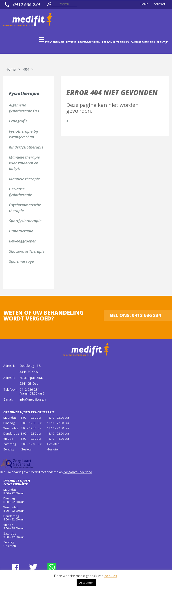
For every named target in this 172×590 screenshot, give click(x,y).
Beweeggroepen (89, 42)
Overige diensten (143, 42)
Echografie (18, 120)
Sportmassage (21, 261)
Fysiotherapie (54, 42)
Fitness (71, 42)
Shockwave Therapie (27, 251)
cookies (110, 575)
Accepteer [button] (86, 583)
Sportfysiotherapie (25, 220)
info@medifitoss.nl (32, 399)
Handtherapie (21, 230)
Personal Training (115, 42)
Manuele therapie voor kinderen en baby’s (24, 163)
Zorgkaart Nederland (77, 472)
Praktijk (162, 42)
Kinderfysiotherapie (26, 147)
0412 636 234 (29, 389)
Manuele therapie (24, 178)
